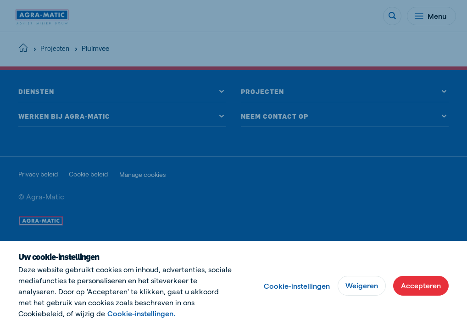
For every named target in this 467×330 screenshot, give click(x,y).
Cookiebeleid (40, 313)
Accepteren (421, 285)
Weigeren (361, 285)
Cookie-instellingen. (141, 313)
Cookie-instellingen (297, 285)
